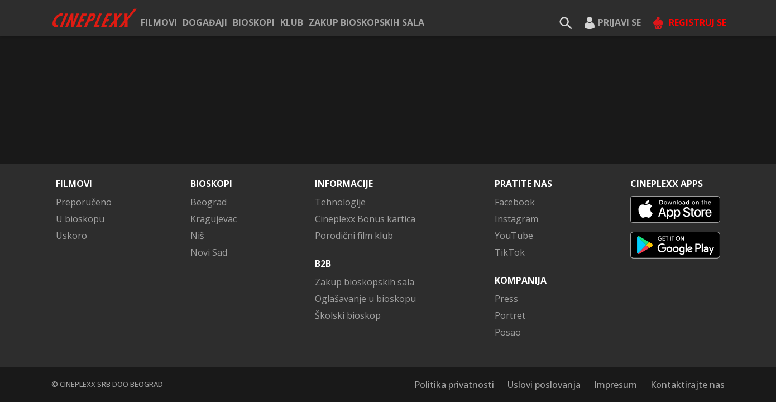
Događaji (205, 22)
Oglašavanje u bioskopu (365, 299)
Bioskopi (254, 22)
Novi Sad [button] (208, 252)
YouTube (514, 235)
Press (506, 299)
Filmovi (159, 22)
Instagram (516, 219)
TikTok (510, 252)
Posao (508, 332)
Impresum (615, 385)
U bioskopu (80, 219)
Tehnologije (340, 202)
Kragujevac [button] (213, 219)
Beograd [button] (208, 202)
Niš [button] (197, 235)
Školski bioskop (348, 315)
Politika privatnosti (454, 385)
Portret (510, 315)
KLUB (291, 22)
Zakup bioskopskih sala (366, 22)
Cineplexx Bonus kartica (365, 219)
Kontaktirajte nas (687, 385)
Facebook (515, 202)
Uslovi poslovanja (544, 385)
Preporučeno (84, 202)
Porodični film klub (354, 235)
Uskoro (71, 235)
